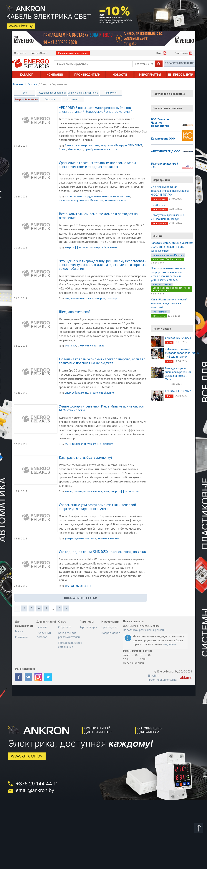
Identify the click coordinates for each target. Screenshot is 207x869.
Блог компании (160, 311)
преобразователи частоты (101, 149)
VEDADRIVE (135, 145)
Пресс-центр (183, 75)
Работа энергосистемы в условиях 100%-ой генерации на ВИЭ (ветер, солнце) (172, 246)
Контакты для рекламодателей (69, 635)
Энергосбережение (54, 84)
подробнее (170, 644)
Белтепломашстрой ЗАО (164, 165)
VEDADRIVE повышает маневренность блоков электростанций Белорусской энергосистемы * (95, 110)
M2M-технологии (75, 444)
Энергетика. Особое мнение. (168, 259)
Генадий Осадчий (162, 284)
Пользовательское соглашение (70, 645)
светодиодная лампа (87, 491)
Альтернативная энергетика (83, 92)
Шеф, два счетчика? (74, 312)
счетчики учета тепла (91, 345)
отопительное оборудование (83, 196)
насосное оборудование (74, 200)
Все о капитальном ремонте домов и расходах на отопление (98, 216)
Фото (169, 342)
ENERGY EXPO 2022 (178, 391)
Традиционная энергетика (51, 92)
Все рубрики (144, 64)
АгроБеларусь (88, 627)
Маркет (20, 631)
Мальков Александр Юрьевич (168, 255)
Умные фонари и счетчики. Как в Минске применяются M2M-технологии (101, 409)
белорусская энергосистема (82, 145)
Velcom (91, 444)
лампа (68, 491)
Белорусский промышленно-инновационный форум (168, 217)
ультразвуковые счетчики (80, 538)
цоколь (105, 491)
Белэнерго (113, 298)
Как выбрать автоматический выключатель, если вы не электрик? (169, 303)
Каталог (26, 75)
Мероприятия (150, 75)
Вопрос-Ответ (39, 53)
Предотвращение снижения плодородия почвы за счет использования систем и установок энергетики (168, 274)
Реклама (42, 627)
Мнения (157, 236)
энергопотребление (102, 393)
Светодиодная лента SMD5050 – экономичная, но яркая (103, 552)
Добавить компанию (179, 63)
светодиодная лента (78, 585)
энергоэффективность (79, 247)
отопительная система (116, 196)
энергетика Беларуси (114, 145)
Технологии (110, 92)
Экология (25, 99)
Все (25, 92)
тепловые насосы (115, 200)
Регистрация (181, 53)
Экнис (62, 149)
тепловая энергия (108, 538)
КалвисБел (96, 200)
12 (59, 608)
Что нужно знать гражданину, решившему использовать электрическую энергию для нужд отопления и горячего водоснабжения (103, 265)
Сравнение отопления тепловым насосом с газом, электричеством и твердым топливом (98, 165)
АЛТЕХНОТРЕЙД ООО (165, 151)
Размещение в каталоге (73, 53)
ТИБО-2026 (158, 205)
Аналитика (47, 99)
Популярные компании (167, 108)
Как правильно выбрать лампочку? (85, 458)
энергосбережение (105, 247)
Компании (55, 75)
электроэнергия (95, 298)
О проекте (20, 53)
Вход (159, 53)
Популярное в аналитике (169, 94)
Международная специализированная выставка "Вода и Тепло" (178, 373)
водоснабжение (75, 298)
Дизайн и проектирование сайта (162, 678)
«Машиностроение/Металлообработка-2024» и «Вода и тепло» (182, 352)
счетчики (70, 345)
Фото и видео (162, 328)
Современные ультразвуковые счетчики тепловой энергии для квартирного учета (97, 507)
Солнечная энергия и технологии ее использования (171, 289)
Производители (87, 75)
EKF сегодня (159, 316)
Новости (120, 75)
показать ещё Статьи (80, 598)
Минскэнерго (75, 149)
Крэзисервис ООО (163, 138)
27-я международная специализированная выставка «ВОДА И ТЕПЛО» (170, 190)
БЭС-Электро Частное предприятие (160, 122)
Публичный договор (44, 635)
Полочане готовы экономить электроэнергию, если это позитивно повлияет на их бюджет (102, 361)
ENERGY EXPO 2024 (178, 337)
